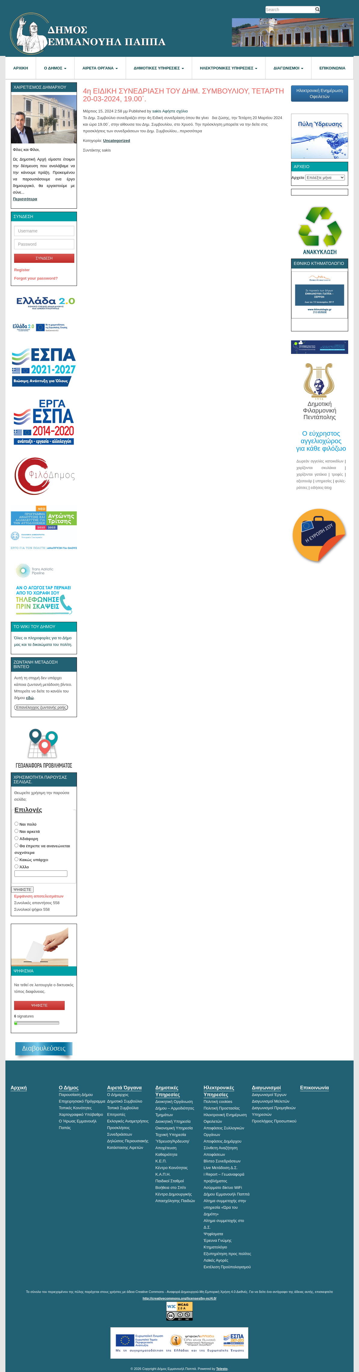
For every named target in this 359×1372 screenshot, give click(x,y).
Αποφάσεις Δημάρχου (222, 1141)
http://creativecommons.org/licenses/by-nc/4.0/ (179, 1298)
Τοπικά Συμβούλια (122, 1108)
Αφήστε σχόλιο (175, 111)
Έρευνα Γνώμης (218, 1240)
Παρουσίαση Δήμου (76, 1094)
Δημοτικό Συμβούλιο (124, 1101)
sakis (156, 111)
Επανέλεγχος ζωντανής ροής (41, 707)
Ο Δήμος (55, 68)
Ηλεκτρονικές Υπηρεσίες (228, 68)
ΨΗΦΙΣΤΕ (22, 889)
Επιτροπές (116, 1114)
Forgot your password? (36, 278)
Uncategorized (116, 140)
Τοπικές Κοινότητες (75, 1108)
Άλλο (24, 867)
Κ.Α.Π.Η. (163, 1174)
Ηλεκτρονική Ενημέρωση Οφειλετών (319, 93)
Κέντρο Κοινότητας (171, 1167)
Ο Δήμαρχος (117, 1094)
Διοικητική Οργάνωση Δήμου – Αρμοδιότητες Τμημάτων (174, 1108)
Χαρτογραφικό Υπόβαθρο (81, 1114)
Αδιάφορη (29, 838)
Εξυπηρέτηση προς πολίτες (227, 1253)
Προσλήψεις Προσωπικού (274, 1121)
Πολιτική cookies (218, 1101)
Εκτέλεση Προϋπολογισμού (227, 1267)
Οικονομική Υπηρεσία (174, 1128)
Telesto (222, 1368)
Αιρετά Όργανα (100, 68)
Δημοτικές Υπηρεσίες (159, 68)
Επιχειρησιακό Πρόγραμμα (82, 1101)
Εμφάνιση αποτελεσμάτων (38, 896)
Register (22, 270)
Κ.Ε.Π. (161, 1161)
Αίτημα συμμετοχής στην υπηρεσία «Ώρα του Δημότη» (225, 1207)
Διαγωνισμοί (289, 68)
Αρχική (20, 68)
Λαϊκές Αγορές (216, 1260)
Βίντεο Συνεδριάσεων (222, 1161)
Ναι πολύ (28, 824)
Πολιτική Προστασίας (222, 1108)
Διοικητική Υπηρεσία (173, 1121)
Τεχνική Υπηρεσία (170, 1134)
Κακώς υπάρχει (34, 860)
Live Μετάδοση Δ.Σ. (221, 1167)
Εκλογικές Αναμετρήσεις (128, 1121)
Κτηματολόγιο (215, 1247)
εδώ (30, 697)
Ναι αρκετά (30, 831)
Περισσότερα (25, 199)
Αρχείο (297, 177)
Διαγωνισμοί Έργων (269, 1094)
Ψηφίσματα (213, 1234)
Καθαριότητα (166, 1154)
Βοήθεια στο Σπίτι (170, 1187)
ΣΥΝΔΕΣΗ (44, 258)
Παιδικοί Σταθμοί (169, 1181)
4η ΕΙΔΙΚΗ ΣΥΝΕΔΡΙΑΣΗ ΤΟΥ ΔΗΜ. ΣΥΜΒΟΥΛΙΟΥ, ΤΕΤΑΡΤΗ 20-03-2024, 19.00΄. (183, 95)
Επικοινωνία (332, 68)
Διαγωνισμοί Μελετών (271, 1101)
